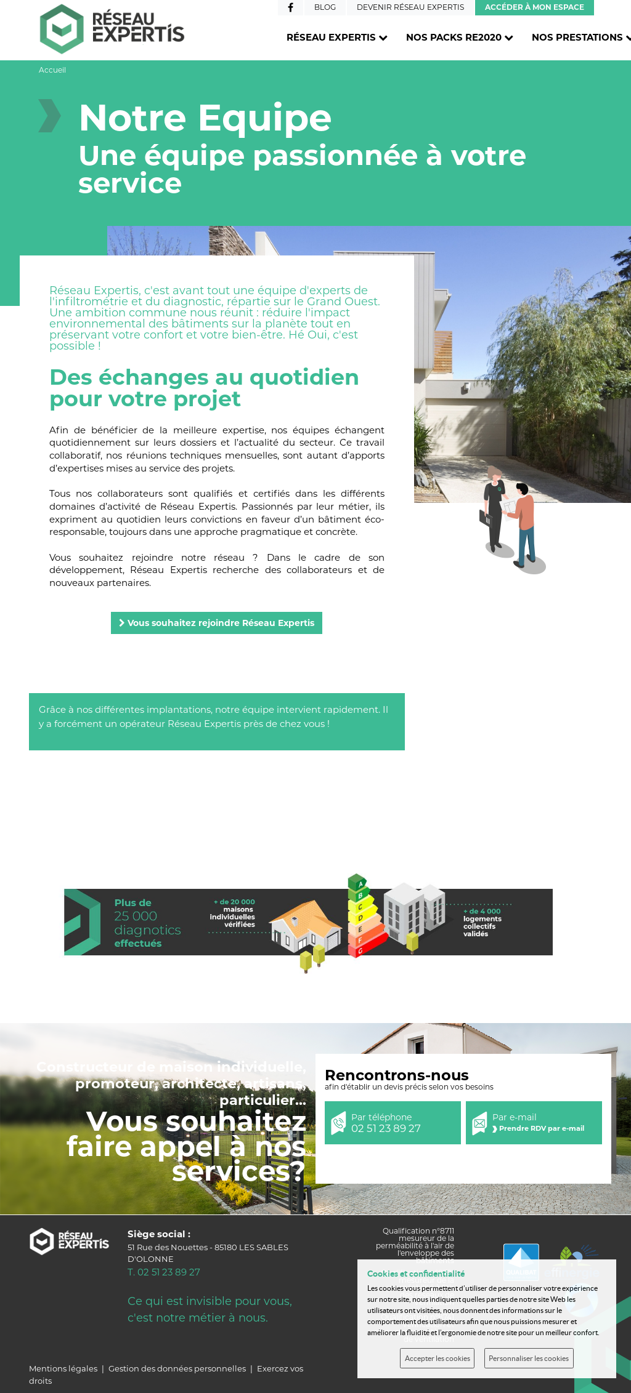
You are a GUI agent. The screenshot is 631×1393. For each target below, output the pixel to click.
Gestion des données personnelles (177, 1368)
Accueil (52, 69)
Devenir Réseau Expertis (410, 7)
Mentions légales (63, 1368)
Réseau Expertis (337, 37)
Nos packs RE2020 (459, 37)
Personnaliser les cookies (529, 1358)
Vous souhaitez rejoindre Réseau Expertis (216, 622)
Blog (325, 7)
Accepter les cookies (437, 1358)
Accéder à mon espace (534, 7)
